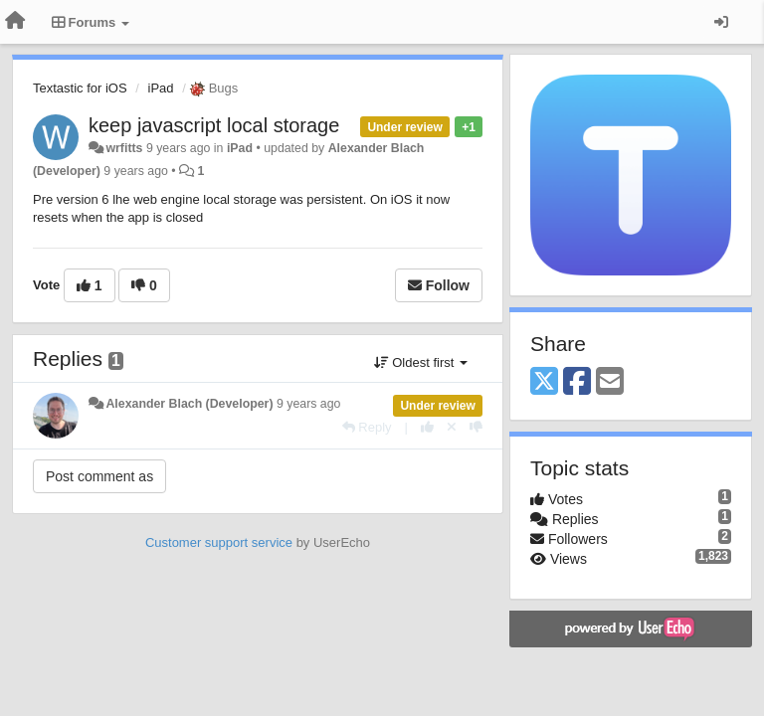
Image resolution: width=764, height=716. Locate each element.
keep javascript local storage (214, 125)
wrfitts (123, 148)
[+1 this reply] (427, 427)
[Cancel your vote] (452, 427)
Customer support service (218, 542)
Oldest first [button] (421, 362)
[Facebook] (577, 382)
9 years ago (309, 404)
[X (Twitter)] (544, 382)
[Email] (610, 382)
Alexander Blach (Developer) (189, 404)
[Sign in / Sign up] (721, 22)
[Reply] (367, 427)
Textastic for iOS (80, 88)
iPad (161, 88)
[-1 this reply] (476, 427)
